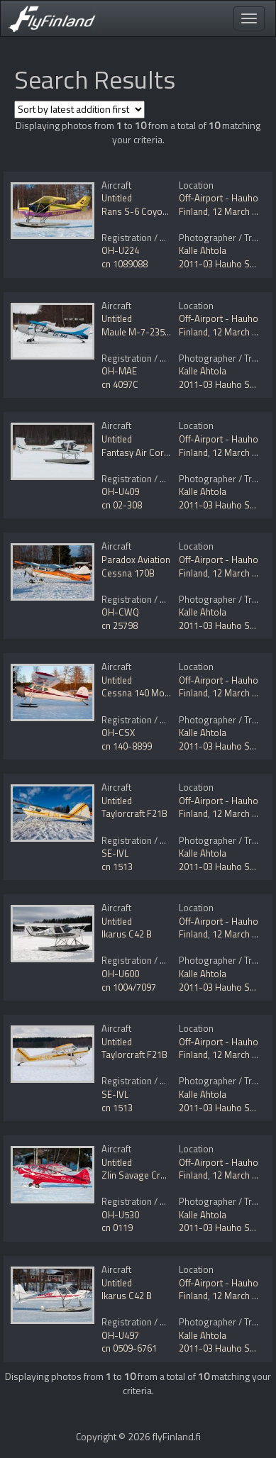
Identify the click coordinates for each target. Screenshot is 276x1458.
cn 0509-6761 (129, 1348)
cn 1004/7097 (128, 987)
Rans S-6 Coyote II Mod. (150, 211)
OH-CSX (118, 732)
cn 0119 (117, 1227)
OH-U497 (120, 1335)
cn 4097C (119, 384)
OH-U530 (120, 1215)
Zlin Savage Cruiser (141, 1175)
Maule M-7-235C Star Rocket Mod (170, 332)
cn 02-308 (121, 505)
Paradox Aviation (135, 559)
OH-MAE (119, 371)
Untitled (116, 198)
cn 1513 (117, 866)
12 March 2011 (242, 211)
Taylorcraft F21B (134, 813)
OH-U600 (120, 974)
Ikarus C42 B (126, 934)
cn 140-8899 (126, 746)
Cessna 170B (128, 573)
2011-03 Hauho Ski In (222, 264)
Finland (193, 211)
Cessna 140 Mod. (136, 693)
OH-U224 (120, 250)
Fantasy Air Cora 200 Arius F (158, 452)
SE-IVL (114, 853)
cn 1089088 (124, 264)
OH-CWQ (120, 612)
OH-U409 (120, 491)
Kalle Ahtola (202, 250)
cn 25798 (119, 625)
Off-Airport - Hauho (218, 198)
